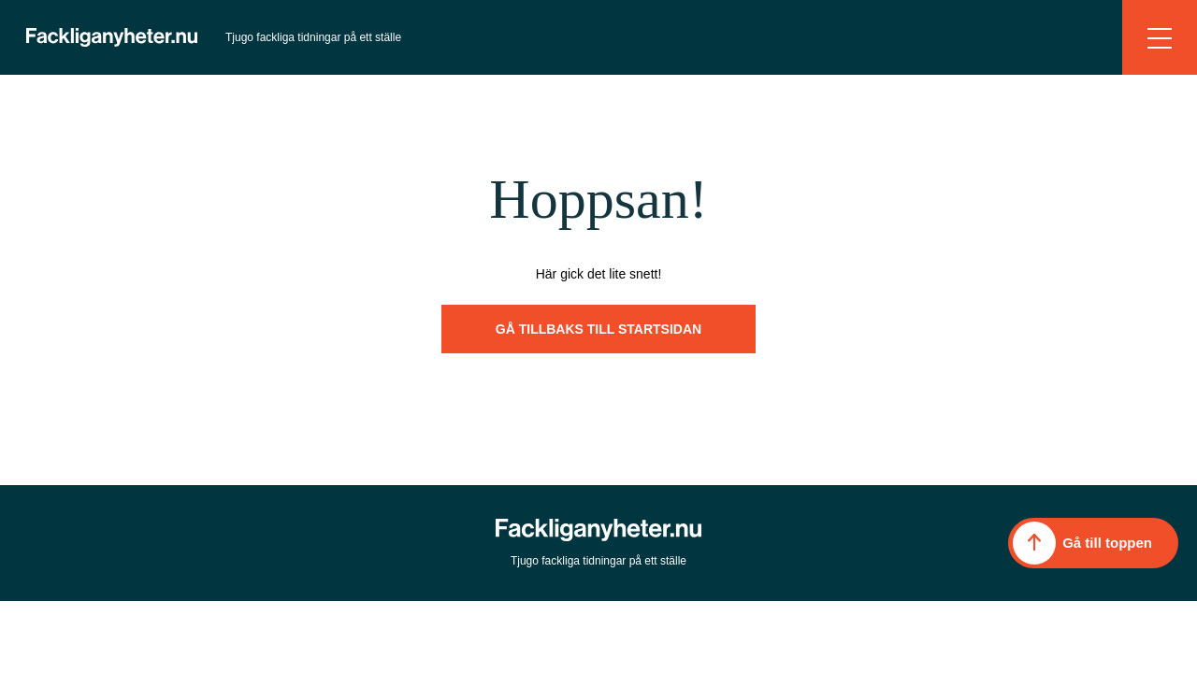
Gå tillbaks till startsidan (598, 329)
